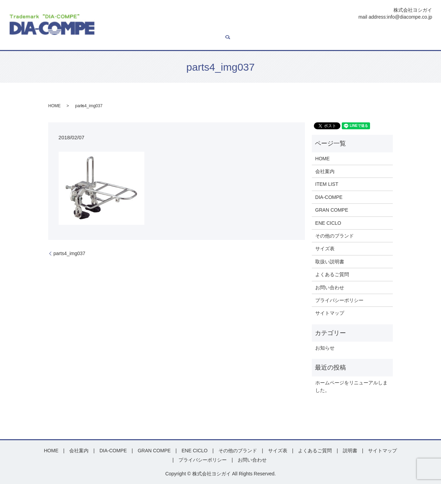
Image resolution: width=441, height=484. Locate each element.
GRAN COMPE (224, 30)
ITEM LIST (159, 30)
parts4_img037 (69, 253)
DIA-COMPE (189, 30)
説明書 (346, 30)
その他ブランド (293, 30)
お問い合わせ (411, 30)
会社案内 (133, 30)
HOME (111, 30)
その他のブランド (334, 236)
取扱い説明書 (329, 261)
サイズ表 (324, 30)
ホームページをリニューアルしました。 (351, 386)
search (107, 41)
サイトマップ (329, 313)
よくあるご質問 (375, 30)
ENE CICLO (258, 30)
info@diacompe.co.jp (409, 17)
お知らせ (325, 348)
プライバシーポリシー (339, 300)
